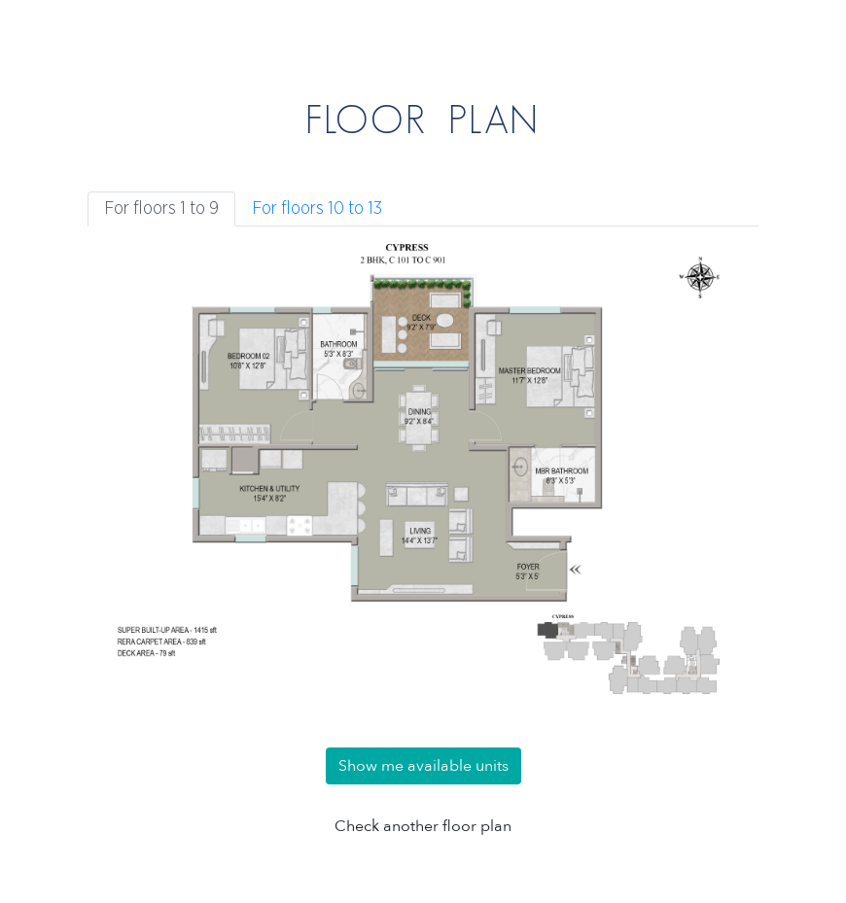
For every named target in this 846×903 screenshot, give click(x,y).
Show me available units (423, 766)
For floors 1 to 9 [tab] (161, 209)
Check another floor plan (423, 826)
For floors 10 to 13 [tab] (317, 209)
